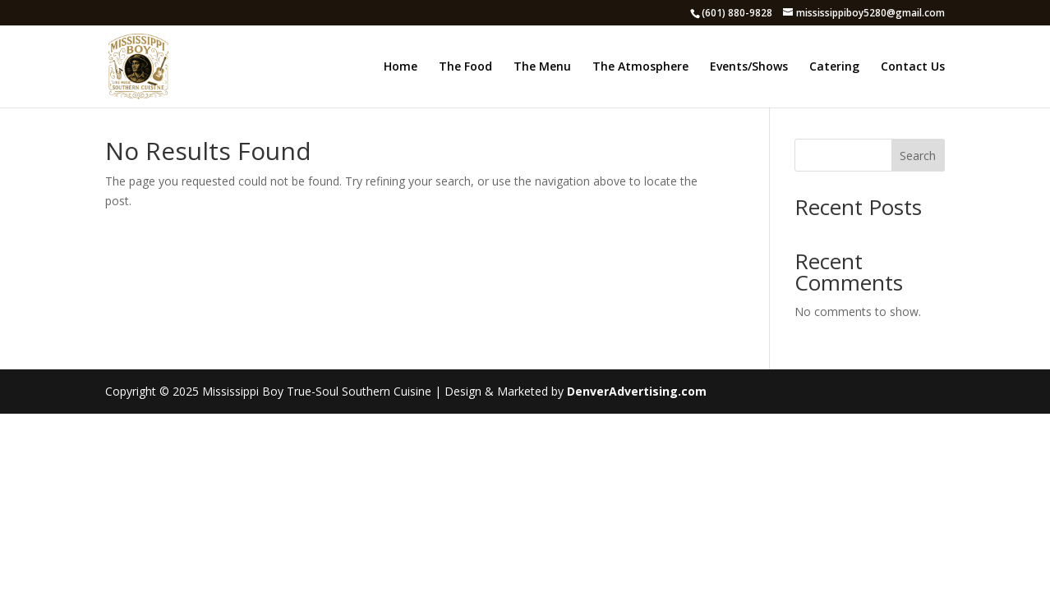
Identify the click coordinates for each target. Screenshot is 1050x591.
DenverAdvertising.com (637, 391)
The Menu (542, 67)
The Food (465, 67)
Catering (834, 67)
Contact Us (913, 67)
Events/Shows (749, 67)
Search (918, 155)
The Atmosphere (640, 67)
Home (400, 67)
